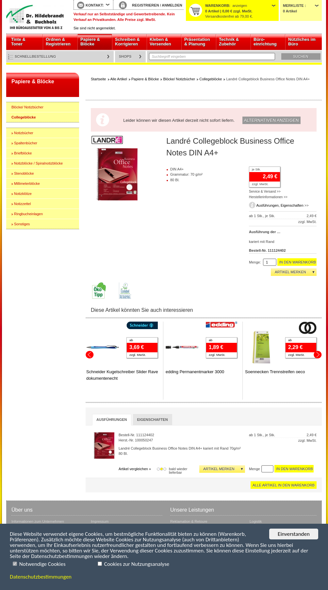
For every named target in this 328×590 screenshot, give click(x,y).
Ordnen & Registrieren (58, 41)
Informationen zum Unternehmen (37, 521)
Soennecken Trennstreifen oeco (275, 371)
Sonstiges (22, 224)
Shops (125, 56)
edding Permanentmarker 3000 (195, 371)
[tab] (111, 419)
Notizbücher (23, 133)
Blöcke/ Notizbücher (27, 107)
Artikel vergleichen (133, 469)
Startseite (35, 17)
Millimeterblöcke (27, 183)
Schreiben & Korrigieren (127, 41)
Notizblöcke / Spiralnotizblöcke (38, 163)
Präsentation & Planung (197, 41)
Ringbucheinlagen (28, 214)
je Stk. (256, 169)
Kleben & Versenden (160, 41)
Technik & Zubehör (229, 41)
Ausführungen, (268, 205)
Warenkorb (217, 6)
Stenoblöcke (24, 173)
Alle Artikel (118, 79)
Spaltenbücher (25, 143)
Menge (254, 469)
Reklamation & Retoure (188, 521)
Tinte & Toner (18, 41)
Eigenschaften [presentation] (152, 420)
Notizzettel (22, 204)
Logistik (256, 521)
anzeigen (239, 6)
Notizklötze (23, 194)
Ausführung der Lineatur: (265, 232)
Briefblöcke (23, 153)
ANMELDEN (172, 5)
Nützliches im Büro (302, 41)
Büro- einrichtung (265, 41)
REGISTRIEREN (145, 5)
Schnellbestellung (35, 56)
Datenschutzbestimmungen (41, 576)
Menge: (255, 262)
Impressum (99, 521)
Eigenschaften (292, 205)
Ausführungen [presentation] (111, 420)
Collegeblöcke (23, 117)
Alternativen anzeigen (271, 120)
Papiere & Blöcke (90, 41)
